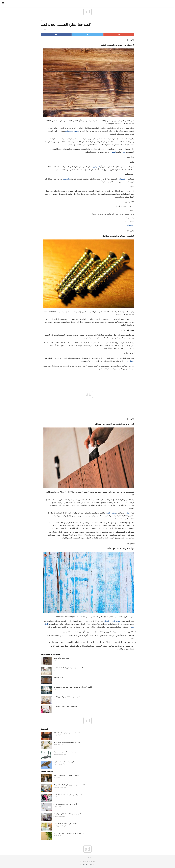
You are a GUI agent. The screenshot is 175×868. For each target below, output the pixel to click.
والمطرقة (122, 179)
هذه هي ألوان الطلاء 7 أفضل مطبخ (65, 823)
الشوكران (96, 167)
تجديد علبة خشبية (59, 677)
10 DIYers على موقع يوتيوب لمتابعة (65, 706)
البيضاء (113, 152)
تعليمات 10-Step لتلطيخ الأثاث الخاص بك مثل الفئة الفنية (72, 687)
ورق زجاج (130, 225)
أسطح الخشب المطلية (112, 621)
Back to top (87, 858)
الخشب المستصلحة (72, 131)
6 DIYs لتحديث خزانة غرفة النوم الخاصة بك (68, 668)
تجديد (42, 20)
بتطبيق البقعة (111, 513)
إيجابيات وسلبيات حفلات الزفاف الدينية (66, 775)
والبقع (128, 513)
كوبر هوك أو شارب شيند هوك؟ (63, 761)
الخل (123, 152)
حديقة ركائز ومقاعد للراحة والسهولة (65, 752)
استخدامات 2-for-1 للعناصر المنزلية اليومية (67, 794)
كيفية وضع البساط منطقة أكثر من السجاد (67, 814)
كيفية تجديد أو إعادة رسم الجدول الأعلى (66, 697)
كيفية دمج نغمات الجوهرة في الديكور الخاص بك (69, 785)
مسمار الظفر (129, 361)
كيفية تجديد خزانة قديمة (61, 658)
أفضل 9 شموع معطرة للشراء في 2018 (66, 742)
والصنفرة (66, 179)
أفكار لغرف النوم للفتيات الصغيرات (65, 804)
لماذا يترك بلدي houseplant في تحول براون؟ (68, 833)
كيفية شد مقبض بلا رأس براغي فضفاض (66, 732)
